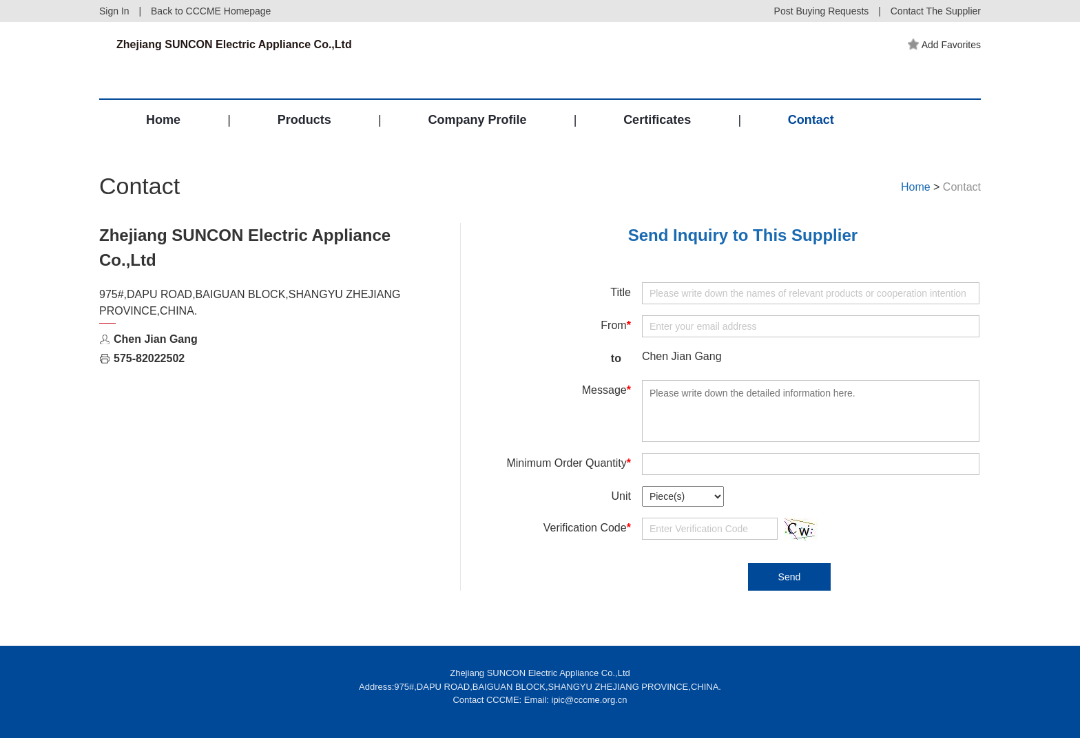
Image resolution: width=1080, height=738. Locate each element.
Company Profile (477, 120)
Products (304, 120)
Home (163, 120)
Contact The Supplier (936, 11)
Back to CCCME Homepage (211, 11)
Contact (811, 120)
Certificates (657, 120)
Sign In (114, 11)
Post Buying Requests (821, 11)
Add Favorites (944, 45)
